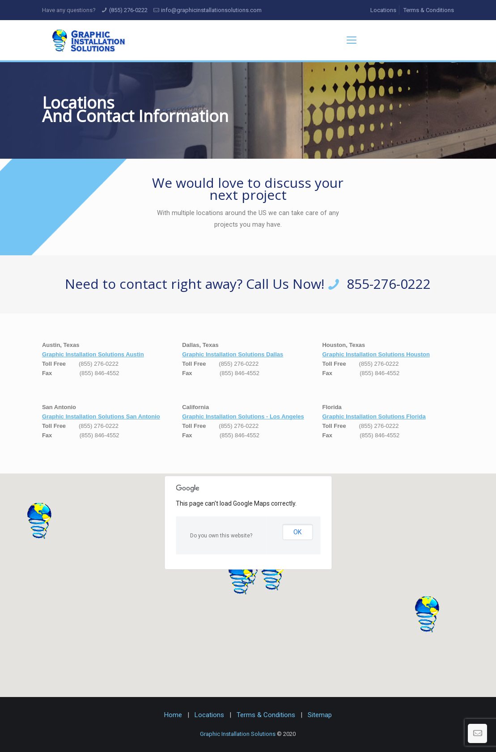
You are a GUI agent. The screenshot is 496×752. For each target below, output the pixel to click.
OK (297, 532)
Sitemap (320, 715)
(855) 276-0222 (128, 10)
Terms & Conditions (428, 10)
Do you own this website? (221, 535)
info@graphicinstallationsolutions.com (211, 10)
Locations (383, 10)
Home (173, 715)
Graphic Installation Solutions (238, 734)
